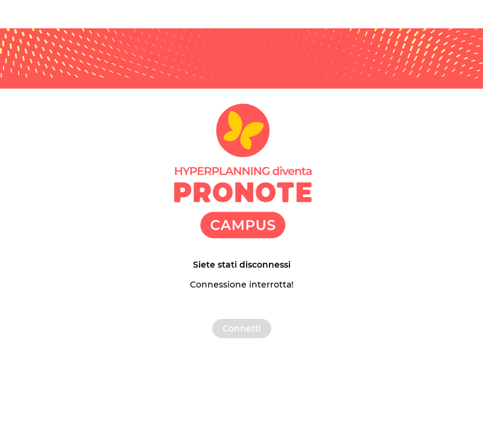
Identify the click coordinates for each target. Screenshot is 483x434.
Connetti (242, 328)
